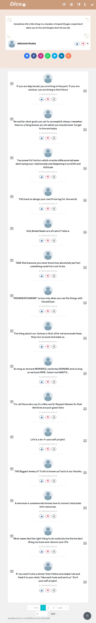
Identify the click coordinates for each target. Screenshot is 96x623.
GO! (53, 613)
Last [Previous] (60, 607)
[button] (64, 4)
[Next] (66, 608)
